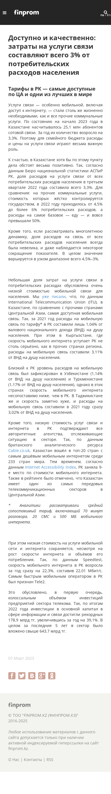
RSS (50, 759)
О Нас (13, 759)
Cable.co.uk (19, 450)
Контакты (33, 759)
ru (102, 14)
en (109, 14)
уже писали (54, 296)
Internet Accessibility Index (50, 467)
